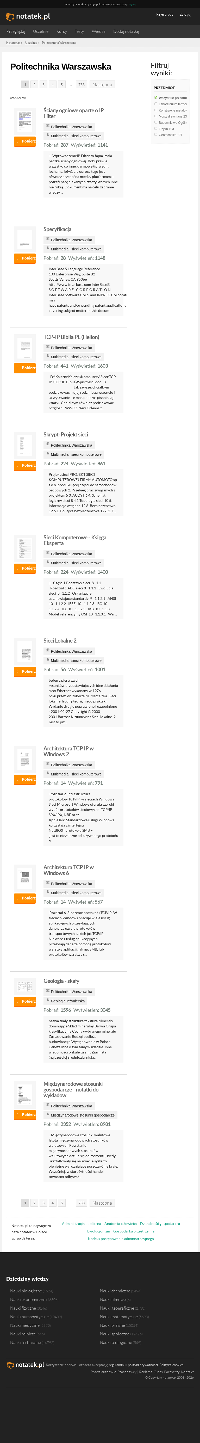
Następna (102, 84)
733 (81, 85)
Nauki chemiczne (115, 1290)
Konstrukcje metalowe (177, 110)
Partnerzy (172, 1372)
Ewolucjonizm (98, 1231)
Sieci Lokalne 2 (60, 641)
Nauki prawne (112, 1325)
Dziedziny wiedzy (27, 1279)
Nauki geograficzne (117, 1307)
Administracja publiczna (81, 1224)
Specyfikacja (57, 229)
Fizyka (166, 129)
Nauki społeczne (114, 1333)
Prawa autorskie (103, 1372)
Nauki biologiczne (26, 1290)
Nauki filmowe (113, 1299)
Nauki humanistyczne (29, 1316)
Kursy (61, 31)
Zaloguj (185, 14)
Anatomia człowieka (120, 1224)
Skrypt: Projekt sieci (65, 434)
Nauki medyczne (25, 1325)
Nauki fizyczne (23, 1307)
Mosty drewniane (174, 116)
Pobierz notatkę (29, 141)
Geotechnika (171, 135)
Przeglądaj (16, 31)
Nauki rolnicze (23, 1333)
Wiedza (98, 31)
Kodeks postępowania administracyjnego (121, 1239)
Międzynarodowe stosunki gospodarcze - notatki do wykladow (73, 1089)
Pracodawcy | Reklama (134, 1372)
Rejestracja (164, 14)
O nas (158, 1372)
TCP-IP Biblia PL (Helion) (71, 337)
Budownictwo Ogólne (176, 123)
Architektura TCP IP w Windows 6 (68, 870)
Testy (79, 31)
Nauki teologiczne (116, 1342)
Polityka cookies (171, 1365)
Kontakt (187, 1372)
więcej (131, 4)
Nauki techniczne (25, 1342)
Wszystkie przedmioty (179, 98)
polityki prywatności (143, 1365)
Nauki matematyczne (119, 1316)
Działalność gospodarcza (160, 1224)
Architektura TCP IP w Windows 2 (68, 751)
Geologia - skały (61, 981)
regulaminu (117, 1365)
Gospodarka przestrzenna (133, 1231)
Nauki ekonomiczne (27, 1299)
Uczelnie (40, 31)
